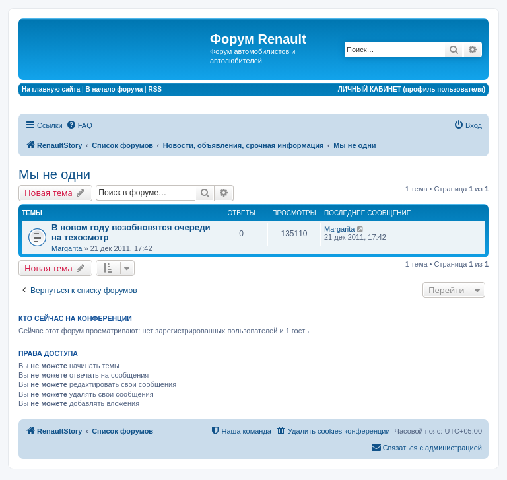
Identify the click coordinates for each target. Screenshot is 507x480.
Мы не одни (54, 174)
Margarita (66, 248)
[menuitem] (79, 125)
